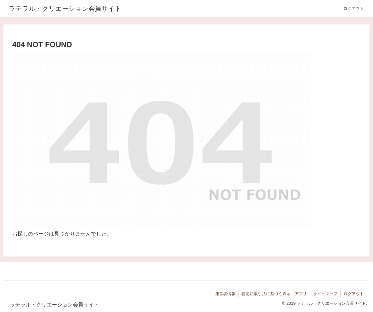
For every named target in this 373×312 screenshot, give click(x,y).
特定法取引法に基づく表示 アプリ (274, 293)
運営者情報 (225, 293)
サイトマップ (325, 293)
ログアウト (354, 293)
